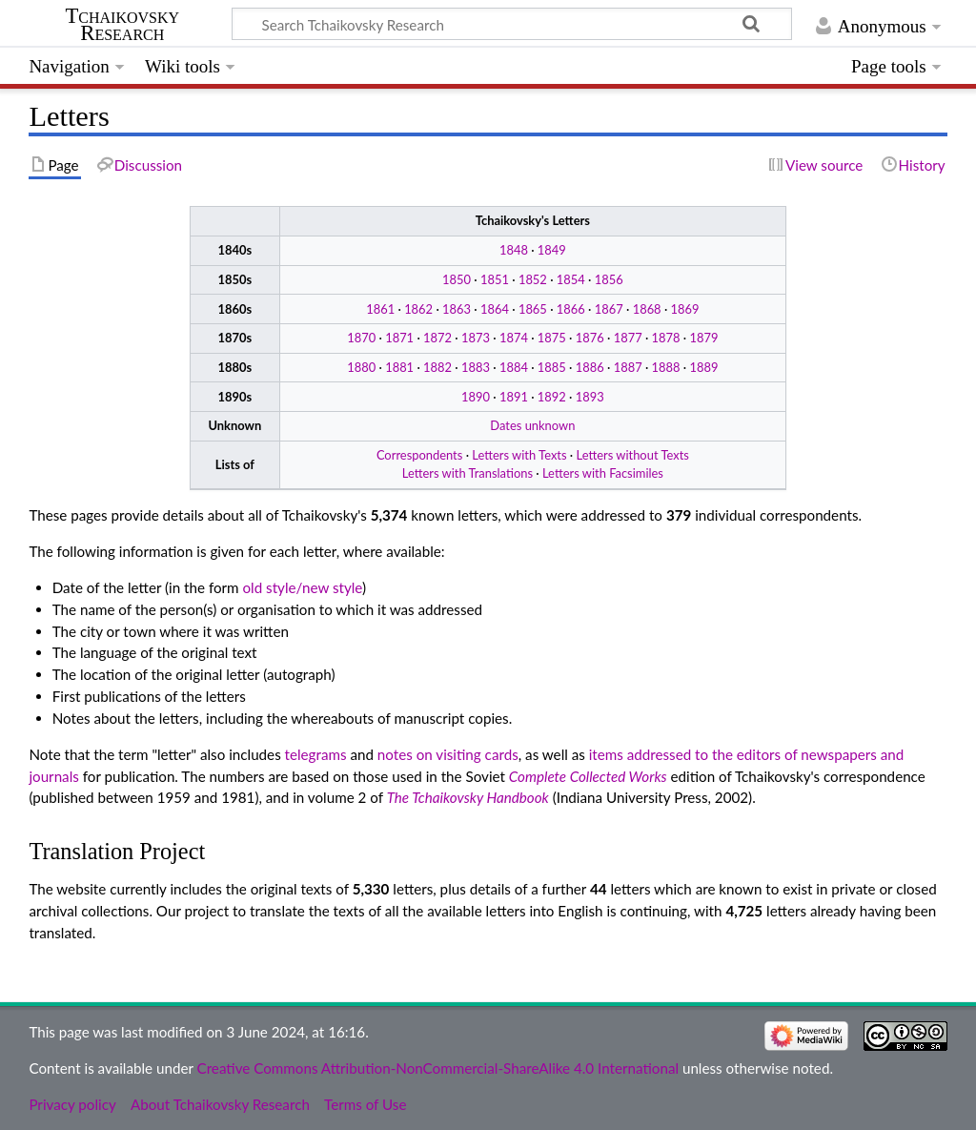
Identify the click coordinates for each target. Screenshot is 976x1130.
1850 (456, 279)
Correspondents (419, 454)
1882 (437, 367)
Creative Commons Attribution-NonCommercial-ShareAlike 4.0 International (438, 1068)
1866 (571, 309)
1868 (647, 309)
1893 (590, 396)
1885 (552, 367)
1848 (513, 249)
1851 (494, 279)
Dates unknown (532, 425)
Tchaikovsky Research (122, 25)
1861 (380, 309)
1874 (513, 337)
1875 (552, 337)
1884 (513, 367)
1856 (609, 279)
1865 (532, 309)
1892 (552, 396)
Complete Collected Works (588, 776)
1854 (571, 279)
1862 (418, 309)
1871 (399, 337)
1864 (494, 309)
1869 (685, 309)
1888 (666, 367)
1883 (475, 367)
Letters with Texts (519, 454)
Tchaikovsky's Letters (533, 220)
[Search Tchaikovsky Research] (512, 24)
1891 (513, 396)
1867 (609, 309)
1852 (532, 279)
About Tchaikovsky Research (220, 1104)
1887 (628, 367)
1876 (590, 337)
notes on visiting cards (447, 754)
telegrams (316, 754)
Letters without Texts (633, 454)
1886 (590, 367)
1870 (361, 337)
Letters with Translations (467, 473)
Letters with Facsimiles (602, 473)
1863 (456, 309)
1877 (628, 337)
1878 (666, 337)
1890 (475, 396)
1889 (704, 367)
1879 (704, 337)
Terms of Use (365, 1104)
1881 (399, 367)
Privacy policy (72, 1104)
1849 (552, 249)
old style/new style (303, 587)
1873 (475, 337)
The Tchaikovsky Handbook (468, 797)
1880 (361, 367)
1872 (437, 337)
